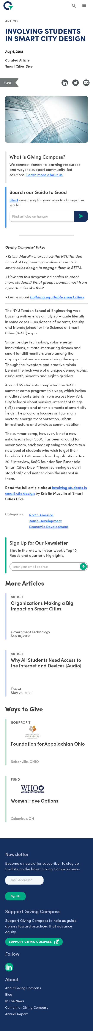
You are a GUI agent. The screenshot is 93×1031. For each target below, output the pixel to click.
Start (13, 199)
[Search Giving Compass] (74, 6)
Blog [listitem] (8, 994)
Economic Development (48, 526)
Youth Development (45, 520)
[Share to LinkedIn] (64, 82)
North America (41, 514)
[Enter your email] (48, 566)
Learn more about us (44, 174)
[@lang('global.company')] (8, 5)
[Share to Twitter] (75, 82)
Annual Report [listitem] (16, 1014)
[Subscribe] (83, 566)
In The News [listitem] (14, 1001)
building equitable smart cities (57, 296)
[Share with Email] (86, 82)
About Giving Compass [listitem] (23, 988)
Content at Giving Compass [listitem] (26, 1007)
